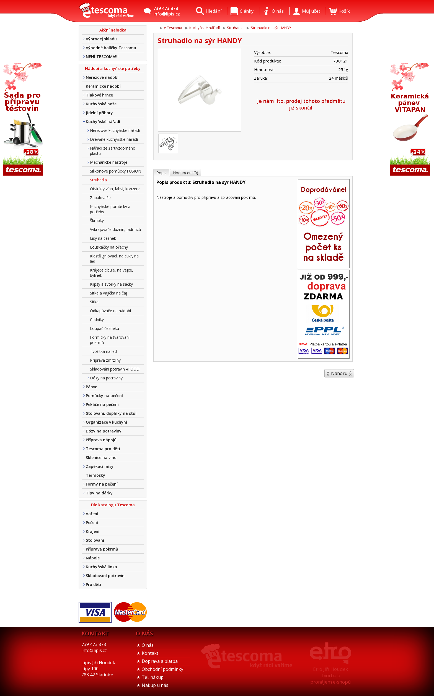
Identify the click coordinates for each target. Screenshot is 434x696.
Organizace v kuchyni (106, 422)
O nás (148, 645)
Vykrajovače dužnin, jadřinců (115, 229)
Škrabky (97, 220)
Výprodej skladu (101, 38)
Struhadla (98, 180)
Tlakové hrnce (99, 95)
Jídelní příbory (99, 112)
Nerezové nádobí (102, 77)
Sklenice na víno (101, 457)
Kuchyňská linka (101, 566)
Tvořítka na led (103, 351)
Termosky (95, 475)
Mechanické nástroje (108, 162)
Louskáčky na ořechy (109, 247)
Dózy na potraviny (106, 377)
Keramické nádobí (103, 86)
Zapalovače (100, 197)
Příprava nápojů (101, 439)
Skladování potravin (105, 575)
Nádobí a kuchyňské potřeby (113, 68)
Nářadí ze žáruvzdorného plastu (112, 150)
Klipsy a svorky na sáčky (111, 284)
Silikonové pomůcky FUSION (115, 171)
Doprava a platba (160, 661)
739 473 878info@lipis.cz (166, 11)
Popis (161, 172)
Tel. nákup (153, 677)
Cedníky (97, 319)
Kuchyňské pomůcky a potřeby (110, 209)
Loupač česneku (104, 328)
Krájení (92, 531)
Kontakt (150, 653)
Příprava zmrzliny (105, 360)
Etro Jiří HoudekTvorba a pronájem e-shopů (330, 675)
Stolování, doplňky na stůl (111, 413)
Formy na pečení (102, 484)
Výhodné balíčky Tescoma (111, 47)
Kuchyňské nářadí (103, 121)
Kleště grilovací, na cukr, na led (114, 258)
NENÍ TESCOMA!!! (102, 56)
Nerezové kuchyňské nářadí (115, 130)
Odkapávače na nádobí (110, 310)
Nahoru (339, 373)
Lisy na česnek (103, 238)
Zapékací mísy (99, 466)
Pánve (91, 386)
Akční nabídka (112, 30)
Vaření (92, 513)
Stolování (95, 540)
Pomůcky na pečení (104, 395)
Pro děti (93, 584)
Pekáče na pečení (102, 404)
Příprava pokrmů (102, 549)
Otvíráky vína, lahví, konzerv (115, 188)
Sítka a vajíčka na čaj (108, 293)
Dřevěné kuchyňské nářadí (114, 139)
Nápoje (93, 558)
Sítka (94, 301)
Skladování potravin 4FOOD (115, 369)
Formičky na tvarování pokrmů (110, 340)
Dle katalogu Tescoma (113, 504)
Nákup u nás (155, 685)
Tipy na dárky (99, 493)
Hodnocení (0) (185, 172)
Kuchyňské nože (101, 103)
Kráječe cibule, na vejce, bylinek (111, 272)
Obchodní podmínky (162, 669)
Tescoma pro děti (103, 448)
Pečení (92, 522)
